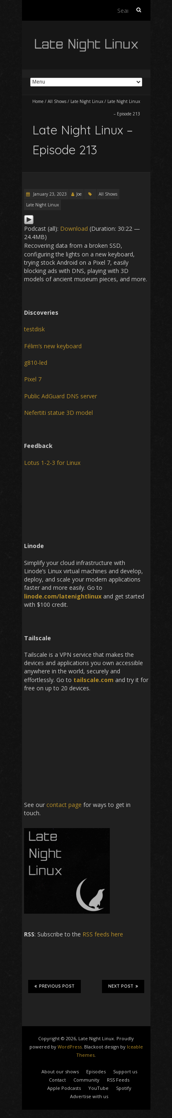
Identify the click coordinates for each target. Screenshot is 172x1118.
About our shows (60, 1071)
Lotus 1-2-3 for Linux (52, 463)
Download (74, 228)
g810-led (35, 362)
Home (38, 101)
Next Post (123, 986)
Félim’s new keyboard (53, 346)
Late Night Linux (86, 101)
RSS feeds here (102, 934)
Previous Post (54, 986)
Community (86, 1080)
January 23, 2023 (49, 194)
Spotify (123, 1088)
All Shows (57, 101)
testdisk (34, 329)
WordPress (70, 1047)
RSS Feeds (118, 1080)
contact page (64, 805)
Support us (125, 1071)
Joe (79, 194)
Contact (57, 1080)
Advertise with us (89, 1096)
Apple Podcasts (64, 1088)
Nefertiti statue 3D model (58, 413)
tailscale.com (93, 680)
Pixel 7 (32, 379)
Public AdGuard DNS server (60, 396)
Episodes (96, 1071)
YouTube (98, 1088)
